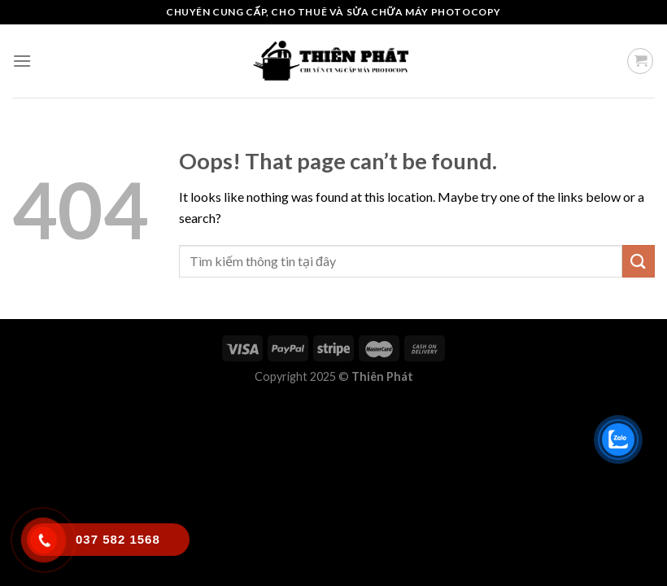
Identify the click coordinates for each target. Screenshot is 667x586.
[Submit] (638, 261)
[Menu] (22, 61)
